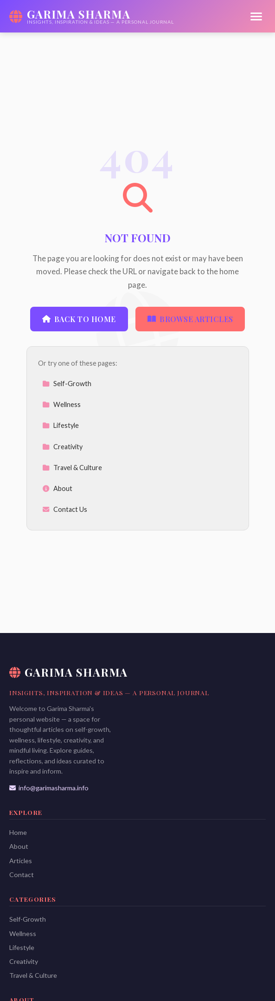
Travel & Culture (72, 467)
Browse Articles (190, 319)
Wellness (61, 404)
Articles (20, 861)
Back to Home (79, 319)
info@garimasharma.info (49, 788)
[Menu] (256, 16)
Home (18, 832)
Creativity (62, 447)
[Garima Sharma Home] (91, 16)
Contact (21, 874)
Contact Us (64, 509)
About (57, 488)
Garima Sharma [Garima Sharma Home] (68, 672)
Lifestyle (60, 425)
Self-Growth (66, 383)
